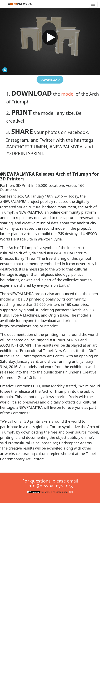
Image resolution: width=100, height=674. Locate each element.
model (68, 94)
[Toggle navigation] (93, 4)
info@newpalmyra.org (50, 486)
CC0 (71, 491)
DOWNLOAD (50, 80)
